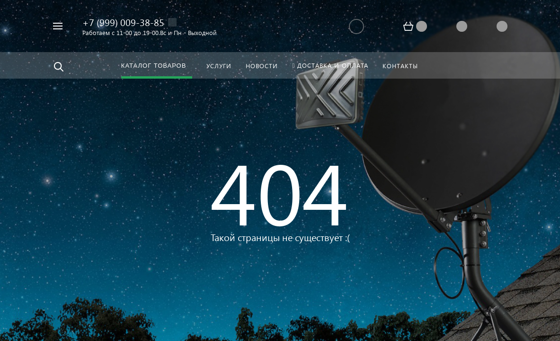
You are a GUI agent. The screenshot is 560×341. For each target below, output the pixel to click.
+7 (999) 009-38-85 (123, 21)
